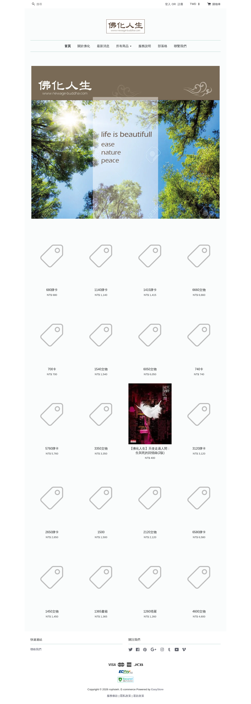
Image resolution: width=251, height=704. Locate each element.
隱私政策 (125, 695)
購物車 (216, 4)
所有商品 (124, 46)
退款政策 (138, 695)
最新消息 (103, 46)
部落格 (162, 46)
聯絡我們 (35, 649)
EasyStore (157, 689)
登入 (168, 4)
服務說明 (144, 46)
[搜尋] (42, 4)
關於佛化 (83, 46)
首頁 (68, 46)
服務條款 (112, 695)
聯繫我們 (180, 46)
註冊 (180, 4)
